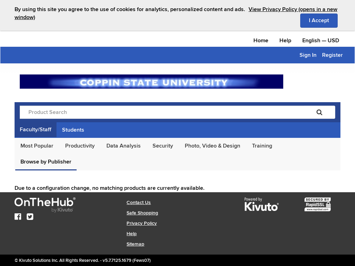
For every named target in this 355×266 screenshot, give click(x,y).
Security (163, 145)
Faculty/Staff (35, 129)
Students (73, 129)
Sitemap (135, 244)
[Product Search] (162, 112)
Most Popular (36, 145)
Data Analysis (123, 145)
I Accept (323, 20)
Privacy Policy (142, 223)
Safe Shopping (142, 213)
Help (285, 40)
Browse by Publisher (45, 161)
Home (260, 40)
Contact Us (139, 202)
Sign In (308, 55)
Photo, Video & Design (212, 145)
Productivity (80, 145)
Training (262, 145)
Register (332, 55)
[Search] (319, 112)
